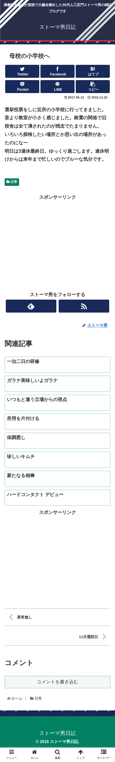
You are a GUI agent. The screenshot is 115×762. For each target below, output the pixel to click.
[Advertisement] (57, 242)
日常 (11, 182)
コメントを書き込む (57, 681)
